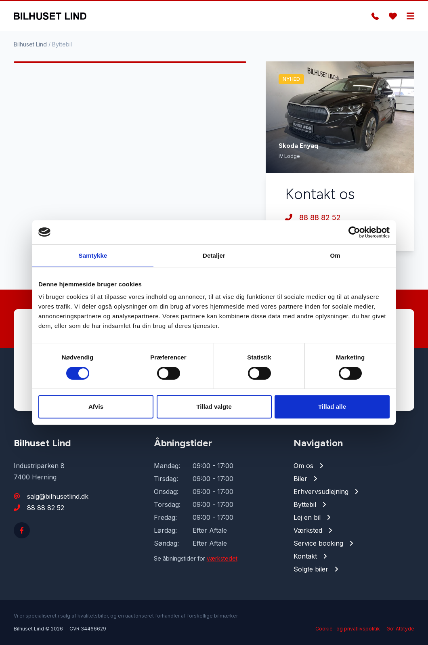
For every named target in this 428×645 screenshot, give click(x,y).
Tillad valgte (214, 406)
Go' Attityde (400, 629)
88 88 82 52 (313, 217)
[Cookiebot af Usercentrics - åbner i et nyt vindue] (354, 232)
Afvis (95, 406)
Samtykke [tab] (93, 255)
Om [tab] (335, 255)
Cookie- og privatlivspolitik (347, 629)
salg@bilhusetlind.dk (57, 496)
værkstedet (222, 558)
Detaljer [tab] (214, 255)
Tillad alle (332, 406)
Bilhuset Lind (30, 44)
